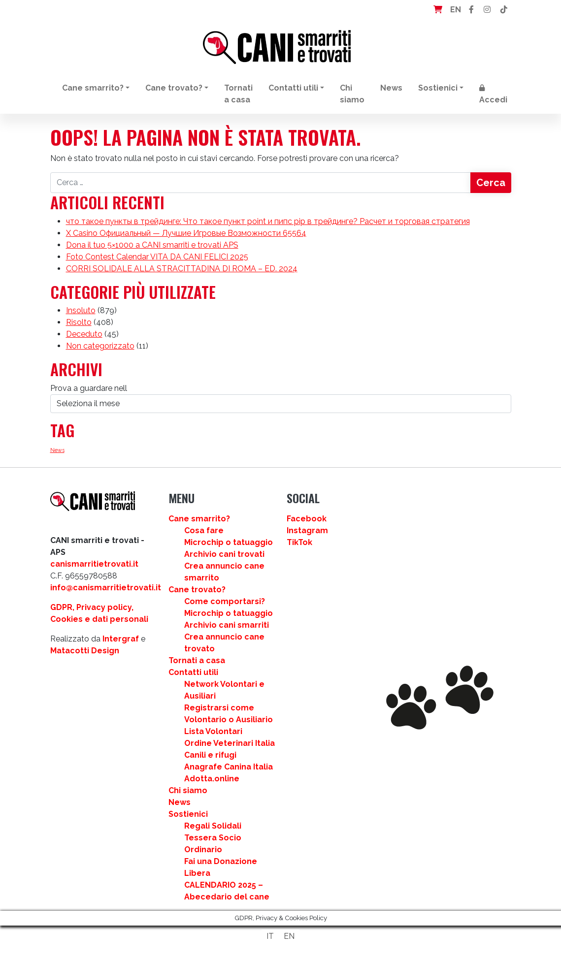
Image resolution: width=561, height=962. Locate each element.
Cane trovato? (173, 88)
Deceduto (84, 334)
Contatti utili (293, 88)
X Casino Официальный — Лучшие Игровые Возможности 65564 (186, 233)
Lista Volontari (213, 731)
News (391, 88)
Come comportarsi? (224, 601)
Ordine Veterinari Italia (229, 743)
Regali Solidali (212, 826)
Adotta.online (211, 778)
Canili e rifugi (210, 755)
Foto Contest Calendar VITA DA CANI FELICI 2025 (157, 256)
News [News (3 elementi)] (57, 450)
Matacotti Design (84, 650)
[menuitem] (270, 936)
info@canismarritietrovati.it (105, 587)
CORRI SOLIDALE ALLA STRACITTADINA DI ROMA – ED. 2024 (181, 268)
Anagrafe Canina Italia (228, 766)
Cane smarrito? (93, 88)
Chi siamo (352, 93)
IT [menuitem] (270, 936)
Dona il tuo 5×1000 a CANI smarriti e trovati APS (152, 245)
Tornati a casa (238, 93)
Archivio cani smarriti (226, 625)
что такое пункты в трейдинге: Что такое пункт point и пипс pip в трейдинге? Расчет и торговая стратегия (268, 221)
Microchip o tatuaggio (228, 542)
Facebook (307, 518)
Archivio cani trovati (224, 554)
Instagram (307, 530)
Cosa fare (204, 530)
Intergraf (120, 638)
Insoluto (81, 310)
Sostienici (438, 88)
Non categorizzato (100, 346)
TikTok (299, 542)
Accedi (493, 94)
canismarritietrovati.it (94, 564)
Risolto (79, 322)
